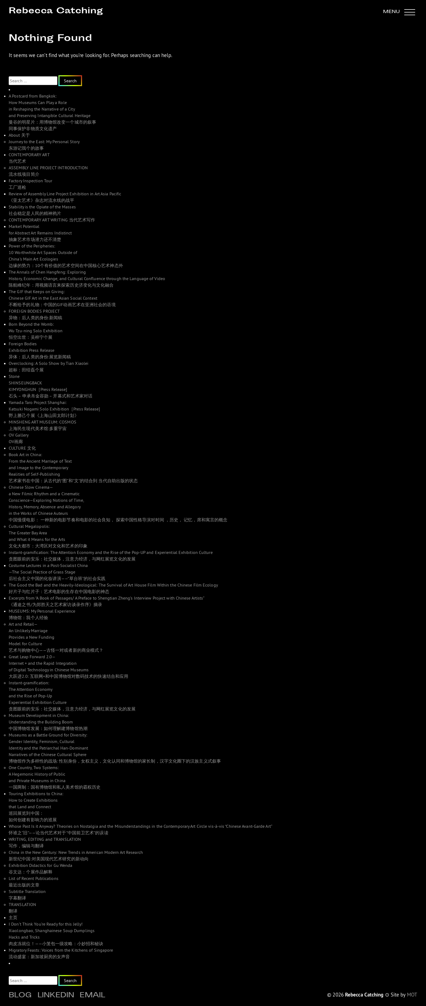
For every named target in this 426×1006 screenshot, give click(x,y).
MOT (412, 994)
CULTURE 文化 (22, 448)
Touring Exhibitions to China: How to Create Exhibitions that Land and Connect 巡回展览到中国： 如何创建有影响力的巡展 (36, 806)
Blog (20, 996)
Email (92, 996)
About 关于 (19, 135)
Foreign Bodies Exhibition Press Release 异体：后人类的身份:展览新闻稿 (40, 350)
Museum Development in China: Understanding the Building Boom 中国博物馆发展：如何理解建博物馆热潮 (48, 722)
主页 (13, 917)
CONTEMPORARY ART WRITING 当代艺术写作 (52, 219)
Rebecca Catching (56, 11)
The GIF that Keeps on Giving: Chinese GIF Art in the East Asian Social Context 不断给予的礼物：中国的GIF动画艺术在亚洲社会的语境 (62, 298)
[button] (399, 12)
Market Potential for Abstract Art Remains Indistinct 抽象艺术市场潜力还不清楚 (40, 233)
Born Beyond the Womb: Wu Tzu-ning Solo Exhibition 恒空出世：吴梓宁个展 (35, 330)
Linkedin (55, 996)
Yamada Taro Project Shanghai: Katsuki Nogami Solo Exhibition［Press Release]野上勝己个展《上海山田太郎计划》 (54, 409)
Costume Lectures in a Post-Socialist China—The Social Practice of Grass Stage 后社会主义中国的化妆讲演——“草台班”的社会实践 (57, 572)
